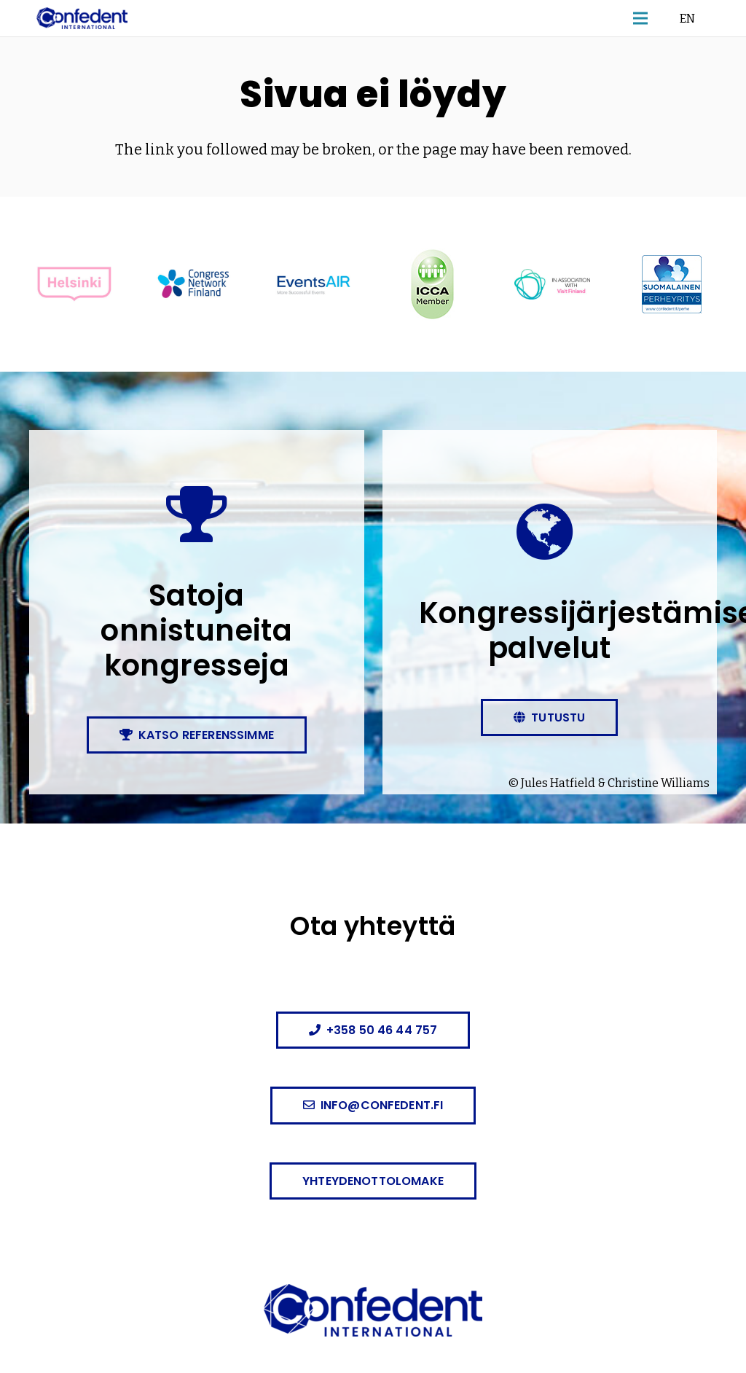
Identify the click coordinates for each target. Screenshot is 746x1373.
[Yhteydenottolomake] (373, 1181)
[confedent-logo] (81, 18)
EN (687, 18)
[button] (640, 18)
